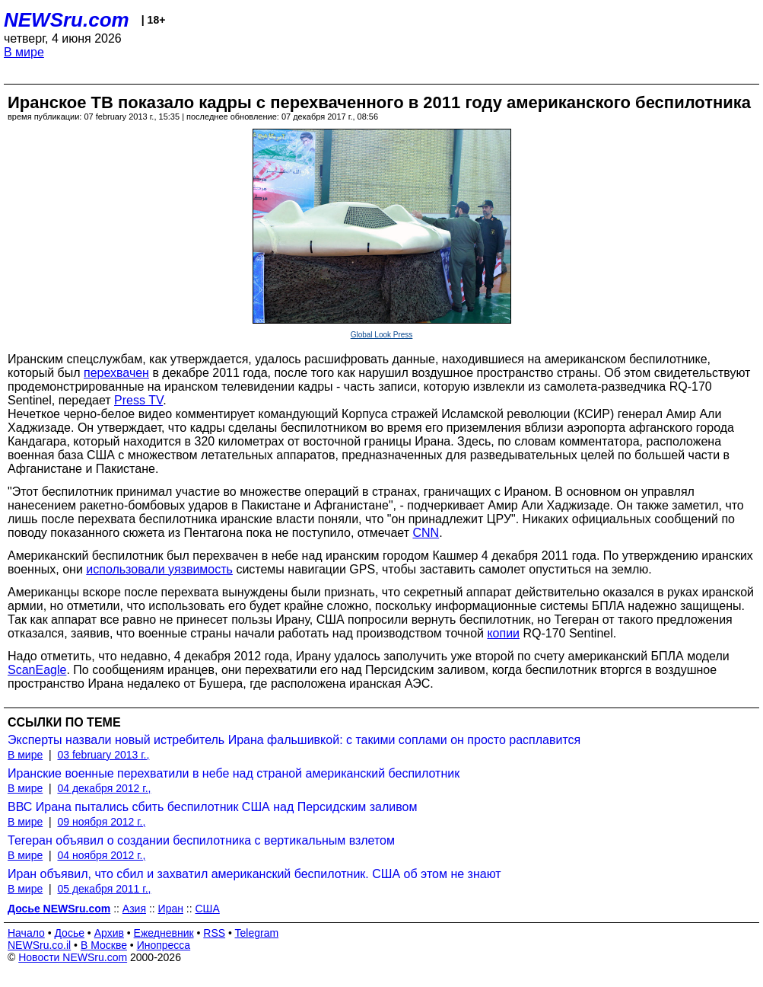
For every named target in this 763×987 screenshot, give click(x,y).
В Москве (104, 945)
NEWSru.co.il (39, 945)
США (208, 908)
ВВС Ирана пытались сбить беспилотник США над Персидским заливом (212, 806)
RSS (214, 933)
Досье (69, 933)
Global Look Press (382, 335)
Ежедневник (164, 933)
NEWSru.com (66, 19)
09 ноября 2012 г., (101, 822)
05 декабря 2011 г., (104, 889)
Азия (134, 908)
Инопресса (164, 945)
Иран (170, 908)
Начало (26, 933)
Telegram (257, 933)
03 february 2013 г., (103, 755)
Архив (109, 933)
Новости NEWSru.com (72, 957)
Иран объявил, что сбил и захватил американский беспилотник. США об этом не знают (254, 873)
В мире (24, 52)
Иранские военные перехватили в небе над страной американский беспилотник (233, 773)
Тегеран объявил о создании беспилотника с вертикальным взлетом (201, 840)
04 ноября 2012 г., (101, 855)
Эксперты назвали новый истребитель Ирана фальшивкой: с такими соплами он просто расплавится (294, 739)
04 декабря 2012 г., (104, 788)
